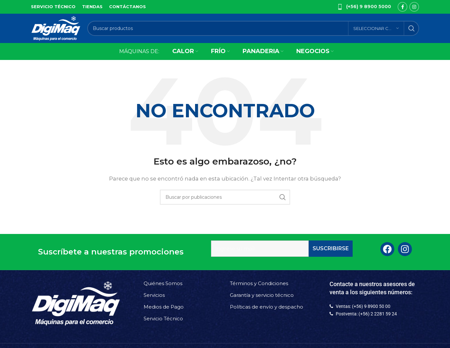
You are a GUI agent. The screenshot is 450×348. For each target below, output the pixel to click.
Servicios (154, 295)
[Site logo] (56, 28)
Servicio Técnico (163, 318)
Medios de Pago (164, 307)
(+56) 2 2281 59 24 (378, 313)
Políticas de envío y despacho (266, 307)
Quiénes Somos (163, 283)
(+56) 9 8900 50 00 (371, 306)
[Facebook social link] (402, 7)
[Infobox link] (364, 7)
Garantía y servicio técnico (262, 295)
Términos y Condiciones (259, 283)
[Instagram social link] (414, 7)
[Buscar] (253, 28)
